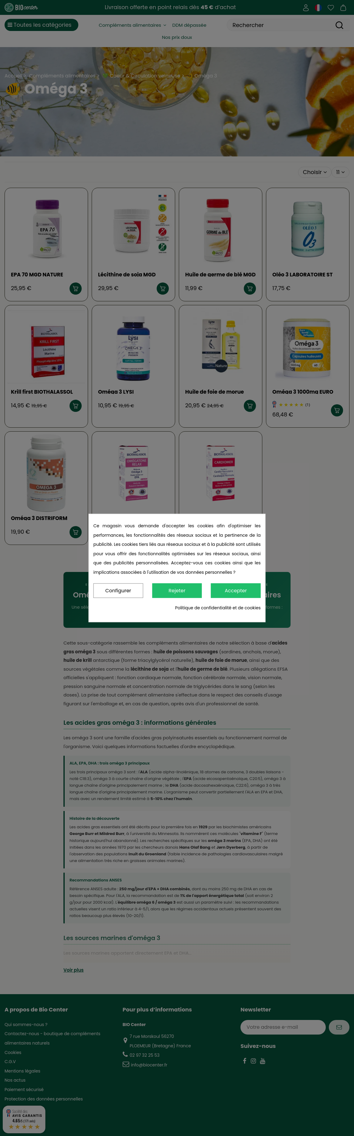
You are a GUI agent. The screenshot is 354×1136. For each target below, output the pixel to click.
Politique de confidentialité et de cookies (218, 608)
